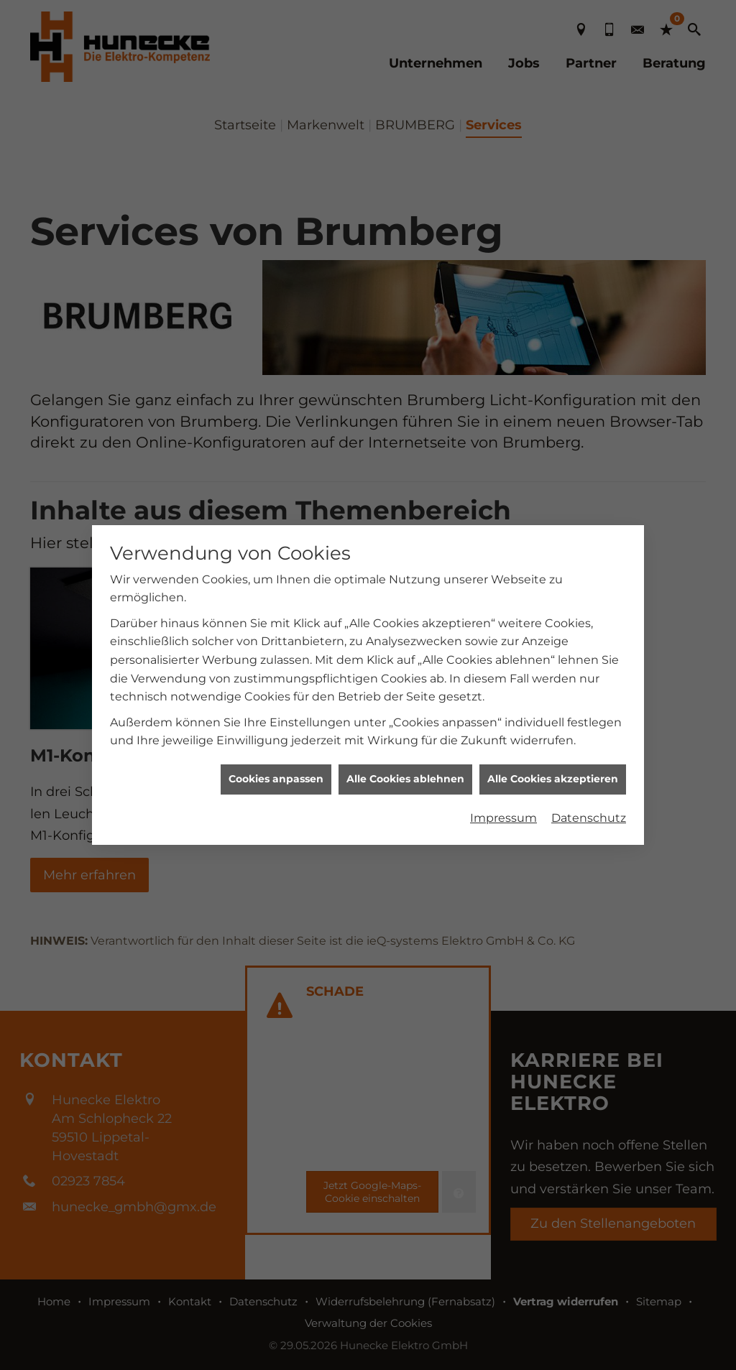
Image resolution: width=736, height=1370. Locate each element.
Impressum (503, 806)
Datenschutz (588, 806)
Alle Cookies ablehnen (405, 767)
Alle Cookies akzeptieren (552, 767)
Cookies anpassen (276, 767)
